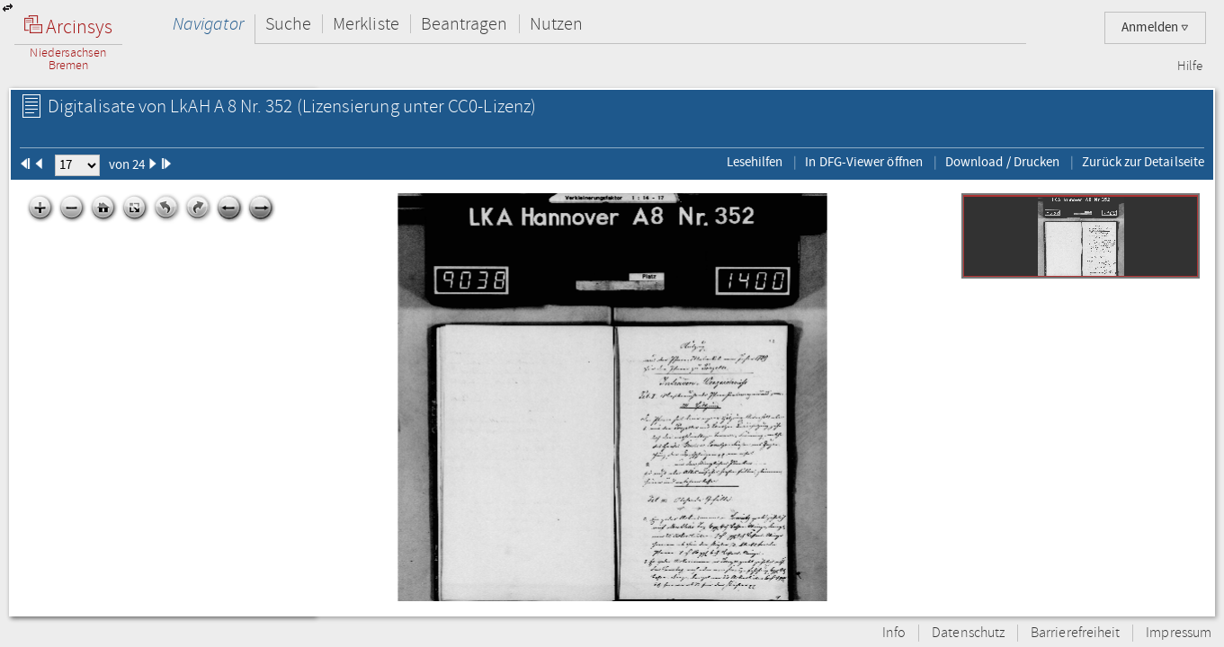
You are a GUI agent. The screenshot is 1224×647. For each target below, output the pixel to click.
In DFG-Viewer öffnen (864, 162)
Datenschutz (968, 633)
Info (894, 633)
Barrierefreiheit (1075, 633)
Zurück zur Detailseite (1143, 162)
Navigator (208, 24)
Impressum (1178, 633)
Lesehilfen (755, 162)
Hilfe (1189, 66)
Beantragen (464, 24)
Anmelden (1155, 27)
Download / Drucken (1002, 162)
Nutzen (556, 24)
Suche (288, 24)
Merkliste (366, 24)
